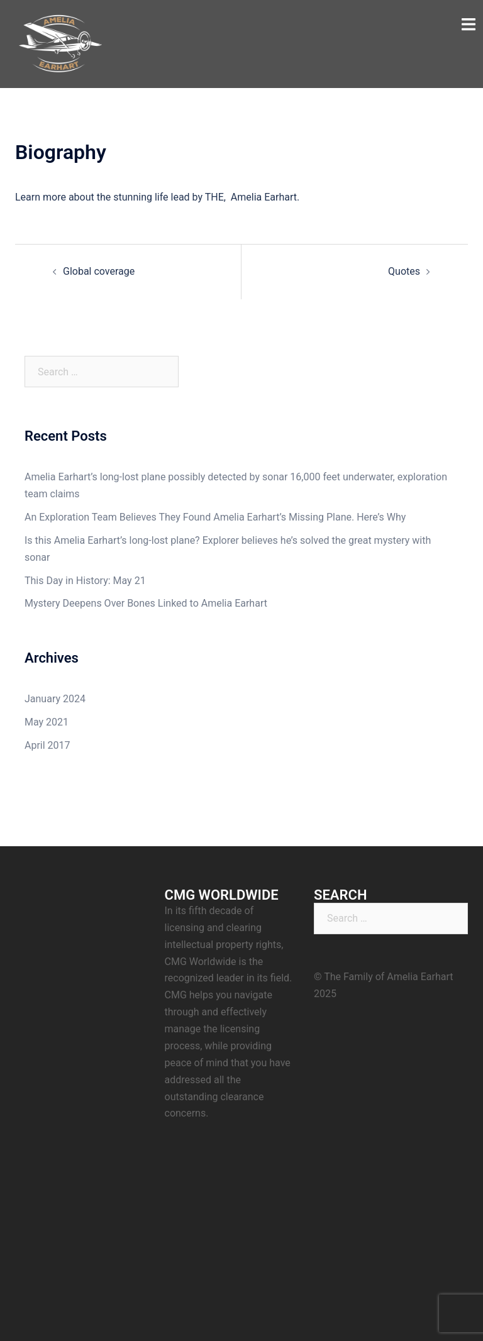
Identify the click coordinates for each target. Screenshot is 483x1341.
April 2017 (47, 745)
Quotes (404, 271)
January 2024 (55, 699)
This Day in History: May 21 (85, 581)
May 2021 (47, 722)
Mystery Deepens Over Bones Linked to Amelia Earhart (146, 603)
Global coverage (99, 271)
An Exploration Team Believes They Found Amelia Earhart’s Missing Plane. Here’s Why (215, 517)
